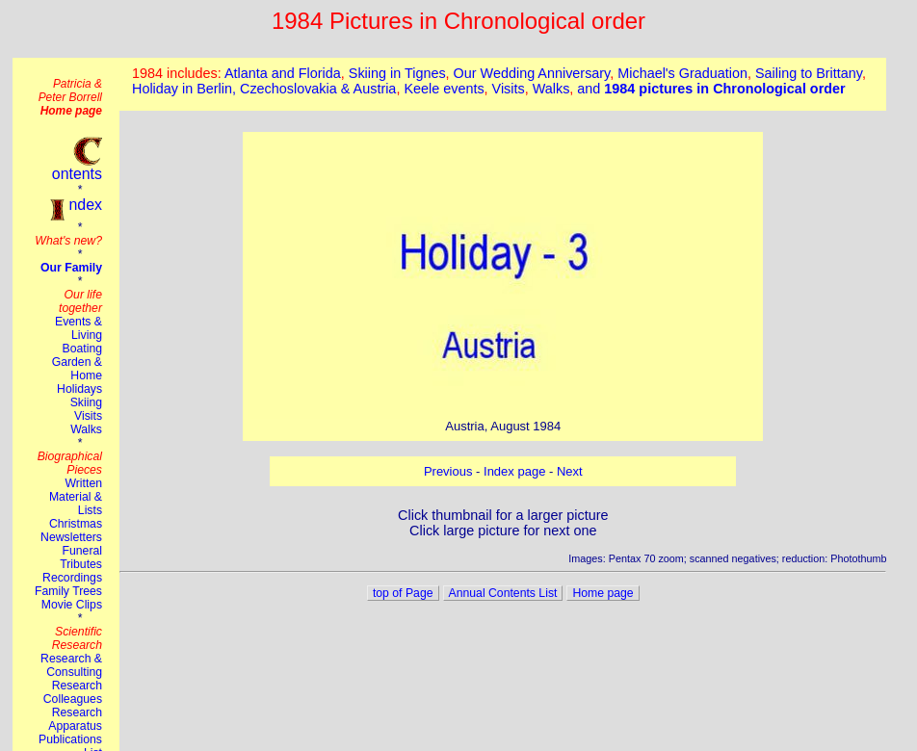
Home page (602, 593)
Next (570, 471)
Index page (514, 471)
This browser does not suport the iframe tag (502, 84)
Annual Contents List (503, 593)
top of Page (403, 593)
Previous (448, 471)
